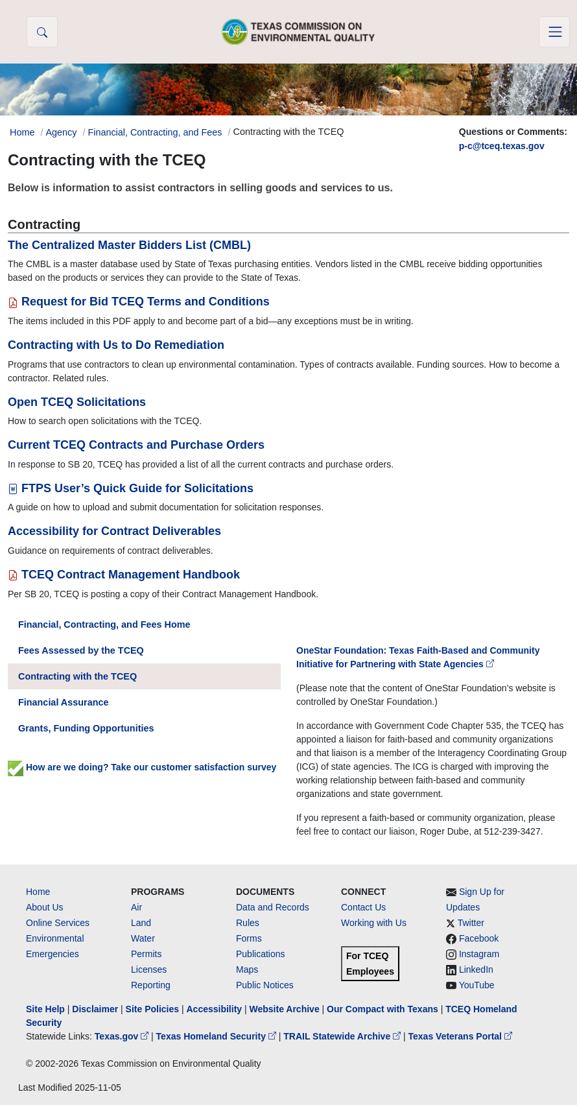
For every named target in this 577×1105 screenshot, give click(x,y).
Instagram (479, 954)
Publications (260, 954)
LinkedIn (476, 969)
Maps (247, 969)
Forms (249, 938)
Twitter (471, 923)
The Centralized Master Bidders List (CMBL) (129, 245)
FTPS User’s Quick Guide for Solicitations (130, 488)
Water (143, 938)
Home (38, 891)
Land (141, 923)
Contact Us (363, 907)
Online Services (57, 923)
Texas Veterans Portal (460, 1036)
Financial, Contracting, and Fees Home (104, 624)
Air (136, 907)
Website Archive (285, 1009)
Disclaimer (95, 1009)
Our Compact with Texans (382, 1009)
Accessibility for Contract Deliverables (114, 531)
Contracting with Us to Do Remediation (116, 345)
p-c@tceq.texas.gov (502, 146)
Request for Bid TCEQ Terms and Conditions (139, 301)
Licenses (149, 969)
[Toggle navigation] (554, 31)
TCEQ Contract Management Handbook (124, 574)
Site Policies (152, 1009)
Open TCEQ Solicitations (77, 402)
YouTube (477, 985)
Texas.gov (123, 1036)
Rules (247, 923)
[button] (42, 31)
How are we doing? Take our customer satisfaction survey (142, 767)
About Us (45, 907)
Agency (61, 132)
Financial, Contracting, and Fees (155, 132)
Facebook (479, 938)
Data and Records (272, 907)
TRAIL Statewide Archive (343, 1036)
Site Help (45, 1009)
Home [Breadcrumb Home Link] (22, 132)
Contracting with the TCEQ (77, 676)
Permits (146, 954)
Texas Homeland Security (217, 1036)
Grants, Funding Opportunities (86, 728)
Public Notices (265, 985)
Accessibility (215, 1009)
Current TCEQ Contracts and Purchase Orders (136, 444)
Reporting (151, 985)
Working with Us (373, 923)
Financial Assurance (63, 702)
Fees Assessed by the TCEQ (81, 650)
